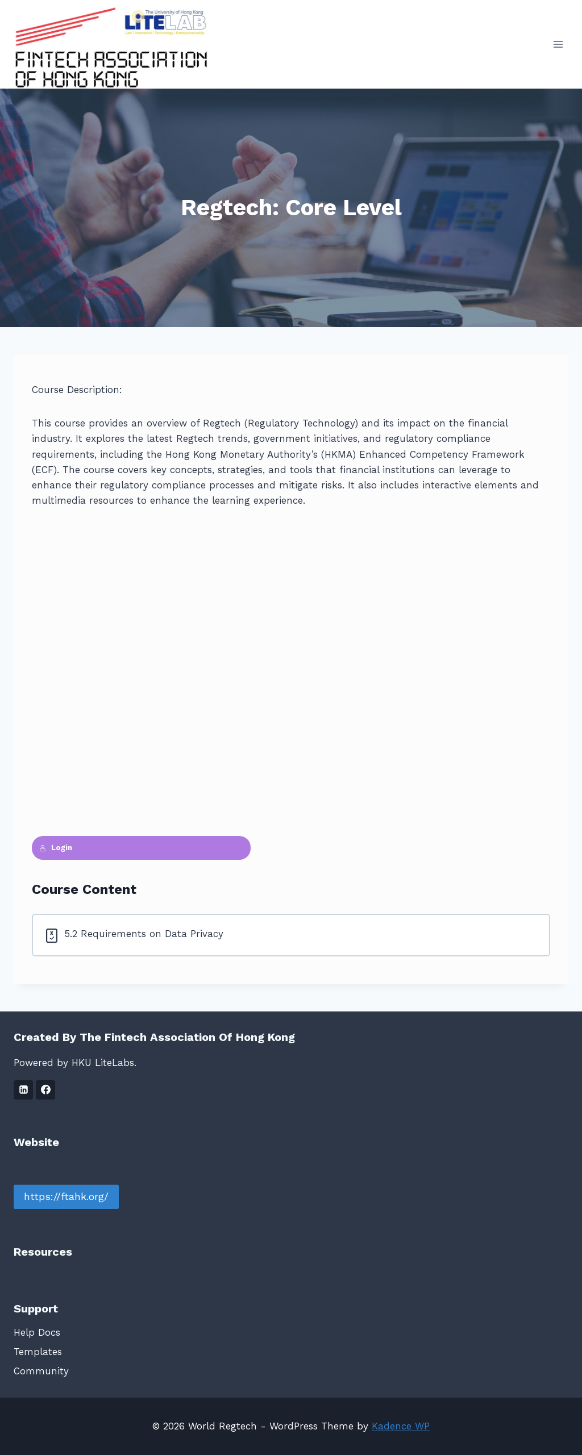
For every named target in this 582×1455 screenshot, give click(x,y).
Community (41, 1371)
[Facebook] (45, 1089)
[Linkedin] (23, 1089)
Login (55, 847)
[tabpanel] (291, 621)
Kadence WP (401, 1426)
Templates (38, 1351)
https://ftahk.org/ (66, 1196)
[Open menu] (557, 44)
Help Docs (37, 1332)
